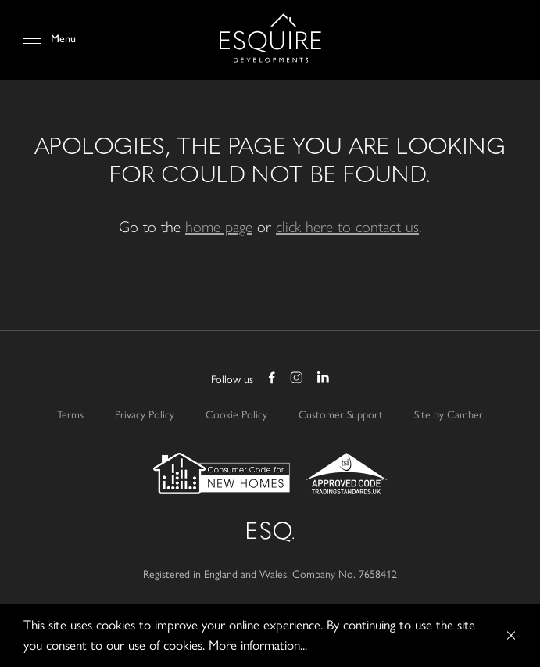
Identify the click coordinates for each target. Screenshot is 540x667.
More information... (258, 645)
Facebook (272, 379)
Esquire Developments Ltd (270, 38)
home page (218, 225)
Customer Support (341, 414)
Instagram (297, 379)
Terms (70, 414)
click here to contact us (347, 225)
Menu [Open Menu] (63, 39)
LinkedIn (322, 379)
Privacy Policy (144, 414)
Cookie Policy (236, 414)
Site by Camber (448, 414)
